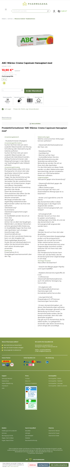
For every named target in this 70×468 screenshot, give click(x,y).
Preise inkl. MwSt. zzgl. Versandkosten (26, 109)
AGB (3, 388)
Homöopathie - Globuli (54, 378)
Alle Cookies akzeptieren (59, 465)
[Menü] (6, 9)
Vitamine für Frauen (53, 433)
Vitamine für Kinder (53, 435)
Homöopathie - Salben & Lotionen (57, 385)
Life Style (27, 433)
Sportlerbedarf (29, 435)
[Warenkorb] (62, 11)
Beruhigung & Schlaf (7, 435)
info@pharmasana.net (45, 351)
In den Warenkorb (34, 91)
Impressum (5, 385)
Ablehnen (32, 465)
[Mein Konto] (54, 11)
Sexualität (27, 430)
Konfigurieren (43, 465)
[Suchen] (48, 11)
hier (54, 451)
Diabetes (27, 438)
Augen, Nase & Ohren (7, 440)
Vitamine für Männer (54, 430)
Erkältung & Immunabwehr (9, 430)
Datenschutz (5, 381)
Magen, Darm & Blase (7, 438)
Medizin (4, 18)
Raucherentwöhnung (31, 440)
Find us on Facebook (31, 383)
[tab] (6, 117)
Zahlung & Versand (7, 378)
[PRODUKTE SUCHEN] (31, 11)
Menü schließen (34, 123)
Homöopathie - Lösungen (55, 383)
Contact (27, 378)
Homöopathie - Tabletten (55, 381)
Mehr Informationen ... (13, 466)
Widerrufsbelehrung (7, 383)
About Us (27, 381)
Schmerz (10, 18)
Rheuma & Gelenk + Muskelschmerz (25, 18)
